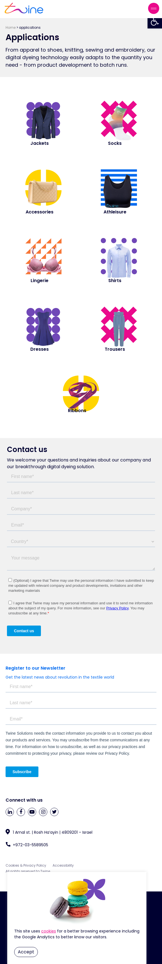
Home (11, 27)
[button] (155, 21)
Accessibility (63, 865)
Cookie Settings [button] (48, 931)
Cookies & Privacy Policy (26, 865)
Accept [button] (26, 952)
